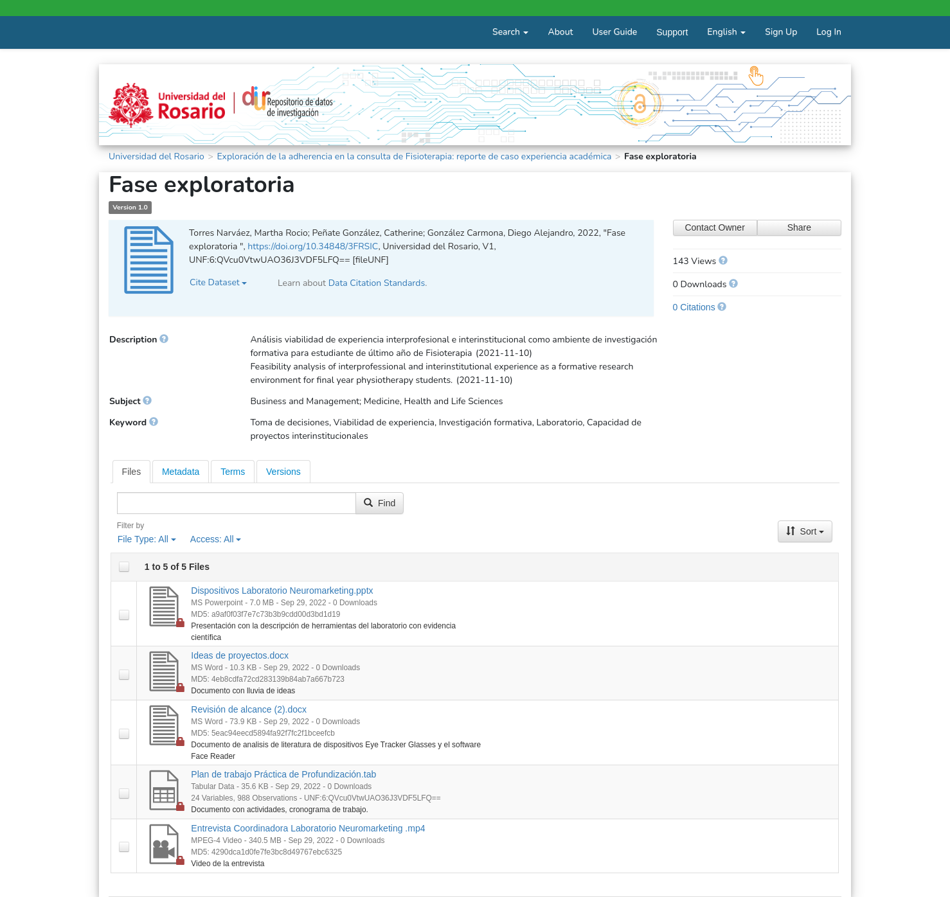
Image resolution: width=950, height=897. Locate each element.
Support (672, 32)
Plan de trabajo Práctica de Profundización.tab (283, 774)
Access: (216, 539)
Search (510, 32)
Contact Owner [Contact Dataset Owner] (714, 227)
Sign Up (781, 32)
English (726, 32)
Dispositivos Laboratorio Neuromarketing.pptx (282, 590)
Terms (232, 471)
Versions (283, 471)
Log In (828, 32)
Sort (805, 531)
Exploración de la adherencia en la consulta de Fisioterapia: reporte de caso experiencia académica (414, 156)
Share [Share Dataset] (799, 227)
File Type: (147, 539)
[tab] (131, 471)
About (560, 32)
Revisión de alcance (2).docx (249, 709)
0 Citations (694, 307)
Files (131, 471)
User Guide (614, 32)
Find (379, 503)
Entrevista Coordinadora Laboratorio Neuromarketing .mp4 (308, 828)
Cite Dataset (218, 282)
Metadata (180, 471)
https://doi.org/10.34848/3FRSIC (312, 246)
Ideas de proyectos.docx (240, 655)
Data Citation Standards (377, 283)
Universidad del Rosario (156, 156)
